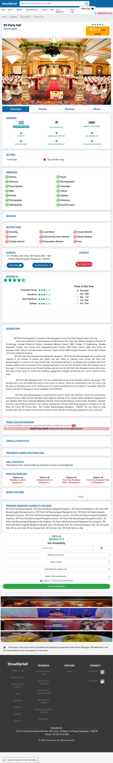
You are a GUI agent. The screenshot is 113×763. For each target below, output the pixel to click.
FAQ (17, 694)
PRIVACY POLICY (18, 677)
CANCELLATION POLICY (17, 685)
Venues (10, 10)
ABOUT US (17, 721)
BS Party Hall (12, 25)
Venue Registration (59, 11)
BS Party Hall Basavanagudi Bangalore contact (47, 515)
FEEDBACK (17, 701)
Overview (15, 109)
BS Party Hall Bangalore (83, 509)
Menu (97, 109)
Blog (51, 10)
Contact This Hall (85, 264)
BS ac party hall (18, 528)
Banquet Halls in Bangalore (44, 481)
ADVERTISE (43, 719)
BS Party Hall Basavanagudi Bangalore (52, 509)
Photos (43, 109)
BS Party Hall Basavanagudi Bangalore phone (37, 518)
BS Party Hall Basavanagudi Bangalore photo (81, 518)
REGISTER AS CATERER (43, 682)
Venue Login (72, 11)
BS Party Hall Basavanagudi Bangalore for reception (76, 521)
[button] (10, 71)
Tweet (80, 496)
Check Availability (56, 586)
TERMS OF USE (17, 671)
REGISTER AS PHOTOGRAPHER (43, 691)
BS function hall (53, 528)
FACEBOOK (96, 672)
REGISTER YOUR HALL (43, 672)
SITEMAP (18, 714)
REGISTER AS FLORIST (43, 701)
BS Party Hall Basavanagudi (19, 509)
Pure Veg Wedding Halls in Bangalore (71, 481)
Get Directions (43, 265)
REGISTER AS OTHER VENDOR (43, 711)
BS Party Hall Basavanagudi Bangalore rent (56, 512)
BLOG (69, 671)
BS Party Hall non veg (73, 528)
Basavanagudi (10, 28)
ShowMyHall (9, 3)
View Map (15, 265)
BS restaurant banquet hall (82, 525)
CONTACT (17, 707)
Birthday (19, 10)
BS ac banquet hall (36, 528)
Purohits (45, 10)
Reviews (70, 109)
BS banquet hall (61, 525)
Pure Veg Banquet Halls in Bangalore (98, 481)
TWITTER (96, 682)
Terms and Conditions (62, 580)
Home (3, 10)
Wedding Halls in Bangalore (18, 481)
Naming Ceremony (32, 10)
